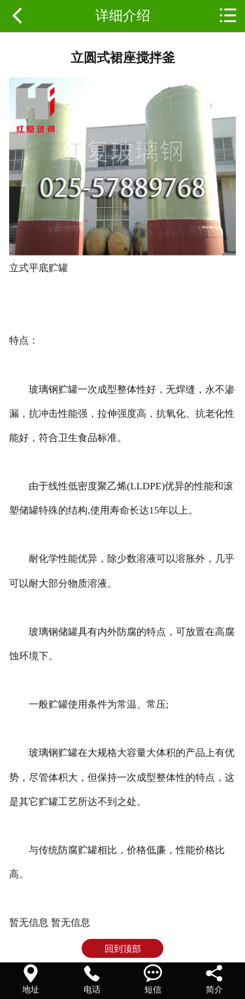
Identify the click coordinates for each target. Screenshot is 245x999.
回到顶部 (123, 948)
